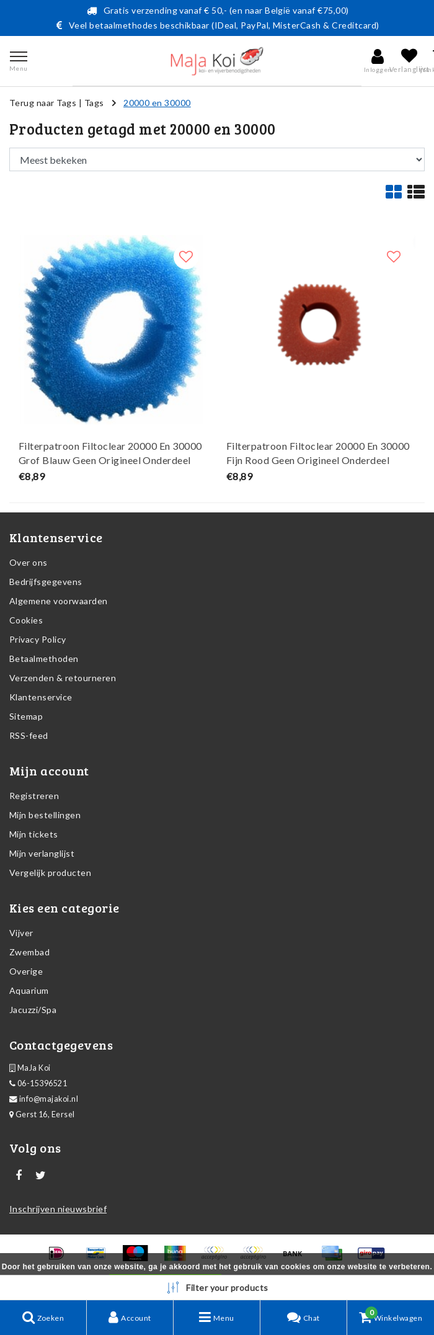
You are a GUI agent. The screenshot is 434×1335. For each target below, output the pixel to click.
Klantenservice (41, 697)
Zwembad (29, 952)
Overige (26, 971)
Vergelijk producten (50, 872)
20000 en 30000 (157, 102)
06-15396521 (38, 1083)
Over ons (28, 562)
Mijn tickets (33, 834)
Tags (94, 102)
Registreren (34, 795)
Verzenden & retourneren (62, 677)
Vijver (21, 932)
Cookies (26, 620)
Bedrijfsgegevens (45, 581)
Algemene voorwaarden (58, 601)
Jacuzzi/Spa (32, 1009)
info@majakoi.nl (43, 1099)
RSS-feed (28, 735)
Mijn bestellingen (45, 815)
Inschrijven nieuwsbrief (58, 1208)
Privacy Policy (37, 639)
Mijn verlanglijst (41, 853)
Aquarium (29, 990)
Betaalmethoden (44, 658)
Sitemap (26, 716)
